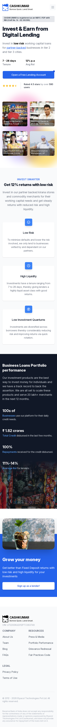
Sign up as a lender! (28, 585)
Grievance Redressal (40, 648)
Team (5, 642)
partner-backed (16, 47)
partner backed (28, 192)
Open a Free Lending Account (28, 74)
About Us (7, 636)
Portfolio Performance (41, 642)
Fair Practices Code (39, 654)
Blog (4, 648)
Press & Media (36, 636)
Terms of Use (9, 677)
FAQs (5, 654)
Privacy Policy (10, 671)
